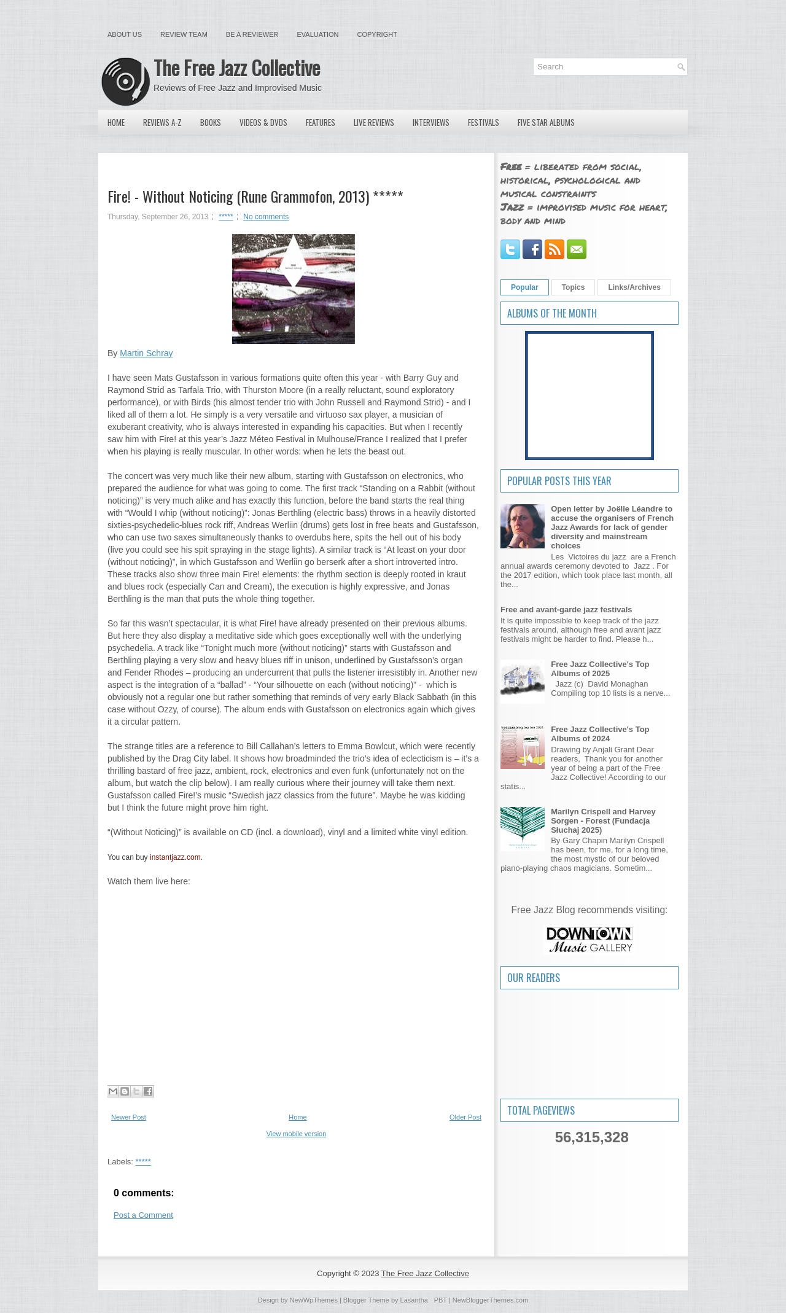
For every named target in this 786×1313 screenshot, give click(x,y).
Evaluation (317, 34)
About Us (124, 34)
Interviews (431, 122)
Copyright (377, 34)
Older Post (465, 1117)
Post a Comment (143, 1215)
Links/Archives (634, 287)
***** (226, 216)
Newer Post (128, 1117)
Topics (573, 287)
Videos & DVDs (263, 122)
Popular (525, 287)
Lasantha (414, 1300)
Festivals (483, 122)
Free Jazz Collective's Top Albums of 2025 (600, 669)
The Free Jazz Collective (237, 67)
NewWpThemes (314, 1300)
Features (320, 122)
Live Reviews (374, 122)
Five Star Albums (546, 122)
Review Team (184, 34)
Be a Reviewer (252, 34)
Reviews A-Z (162, 122)
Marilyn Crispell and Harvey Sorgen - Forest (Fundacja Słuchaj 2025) (603, 821)
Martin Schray (146, 353)
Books (210, 122)
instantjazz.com (175, 857)
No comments (266, 216)
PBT (440, 1300)
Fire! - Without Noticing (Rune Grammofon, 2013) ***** (255, 196)
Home (116, 122)
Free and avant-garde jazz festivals (566, 609)
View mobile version (297, 1133)
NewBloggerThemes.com (491, 1300)
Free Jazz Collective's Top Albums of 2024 (600, 734)
